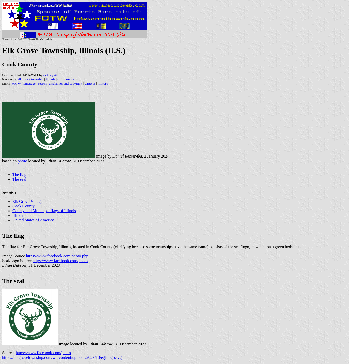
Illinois (18, 215)
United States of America (33, 220)
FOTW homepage (23, 83)
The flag (19, 174)
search (42, 83)
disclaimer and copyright (65, 83)
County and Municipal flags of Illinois (44, 211)
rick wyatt (50, 75)
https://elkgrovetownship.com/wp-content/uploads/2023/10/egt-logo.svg (62, 357)
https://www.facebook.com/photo (60, 260)
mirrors (103, 83)
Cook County (23, 206)
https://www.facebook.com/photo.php (57, 256)
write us (90, 83)
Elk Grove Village (27, 201)
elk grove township (30, 79)
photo (22, 161)
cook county (65, 79)
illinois (50, 79)
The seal (19, 179)
